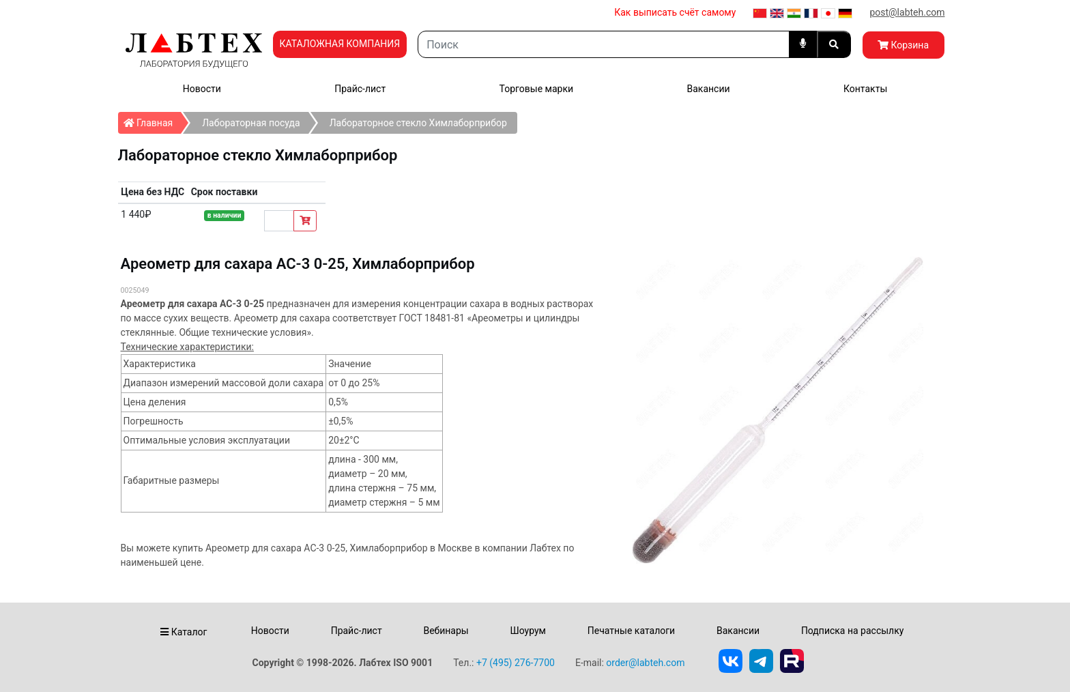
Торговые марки (537, 88)
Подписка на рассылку (852, 630)
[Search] (603, 44)
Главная (153, 120)
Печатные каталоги (631, 630)
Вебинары (445, 630)
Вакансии (707, 88)
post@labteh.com (906, 12)
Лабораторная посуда (251, 122)
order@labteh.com (645, 662)
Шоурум (527, 630)
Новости (202, 88)
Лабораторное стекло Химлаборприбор (418, 122)
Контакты (865, 88)
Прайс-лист (360, 88)
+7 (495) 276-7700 (515, 662)
